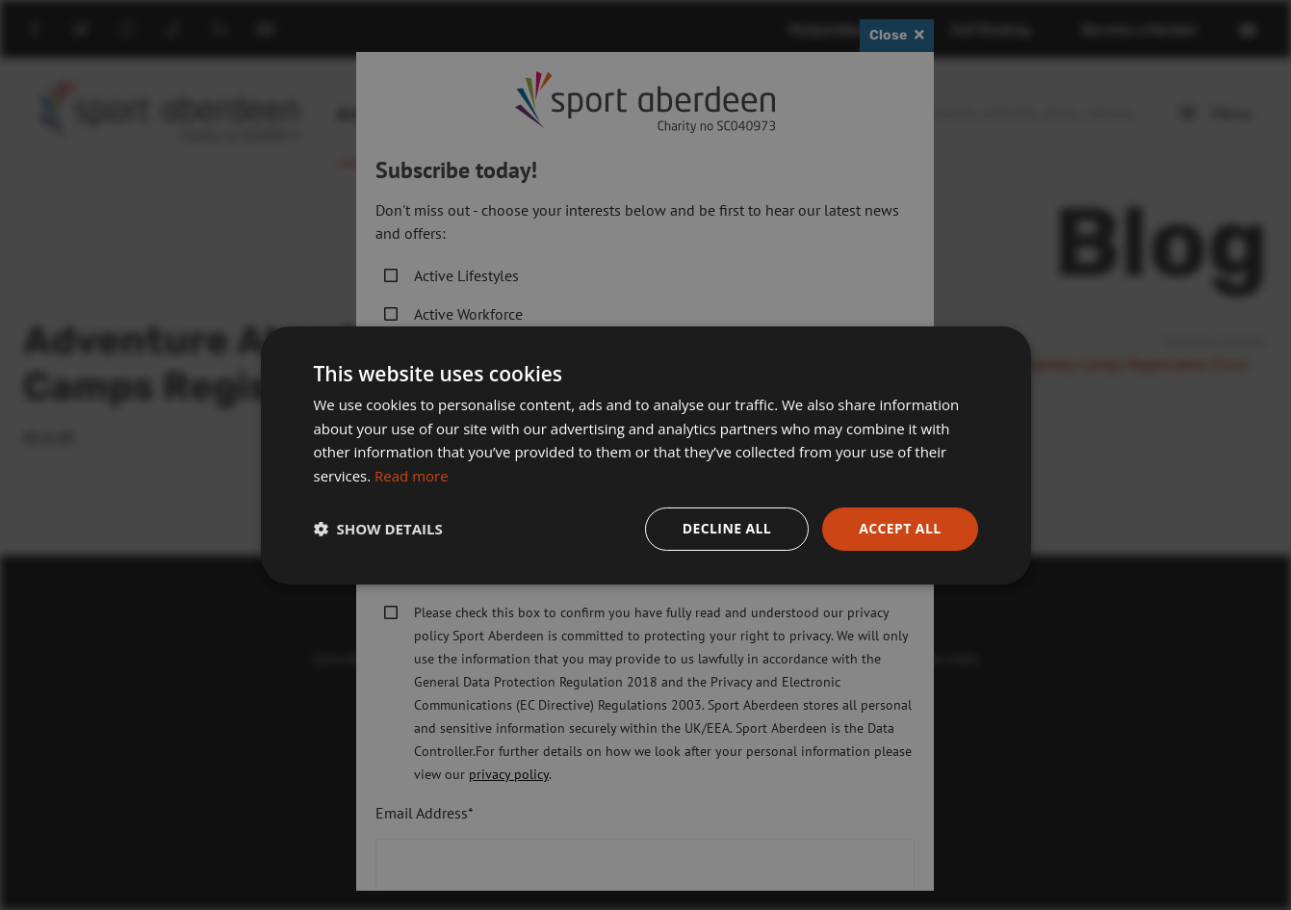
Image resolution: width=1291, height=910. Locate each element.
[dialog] (645, 455)
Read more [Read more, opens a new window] (411, 475)
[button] (378, 528)
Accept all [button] (900, 528)
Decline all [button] (727, 528)
